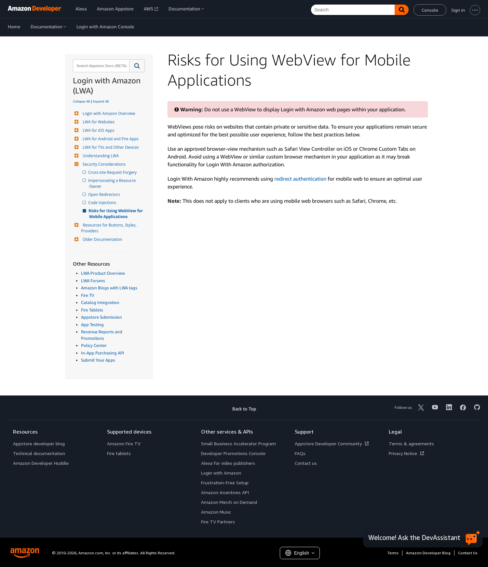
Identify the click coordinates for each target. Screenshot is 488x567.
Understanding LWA (100, 156)
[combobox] (101, 66)
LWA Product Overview (103, 273)
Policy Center (94, 345)
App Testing (92, 324)
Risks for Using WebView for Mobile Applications (116, 213)
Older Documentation (101, 239)
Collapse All (81, 101)
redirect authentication (300, 178)
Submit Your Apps (98, 360)
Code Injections (102, 202)
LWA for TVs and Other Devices (110, 147)
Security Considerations (103, 164)
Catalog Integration (100, 302)
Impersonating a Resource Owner (113, 183)
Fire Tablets (92, 309)
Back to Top (244, 408)
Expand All (101, 101)
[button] (137, 65)
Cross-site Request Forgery (113, 172)
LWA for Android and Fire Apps (110, 139)
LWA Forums (93, 280)
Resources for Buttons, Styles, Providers (109, 228)
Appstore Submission (101, 317)
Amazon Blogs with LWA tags (109, 287)
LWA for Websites (98, 122)
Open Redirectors (104, 194)
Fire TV (87, 295)
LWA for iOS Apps (97, 130)
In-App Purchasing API (102, 352)
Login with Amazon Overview (108, 113)
